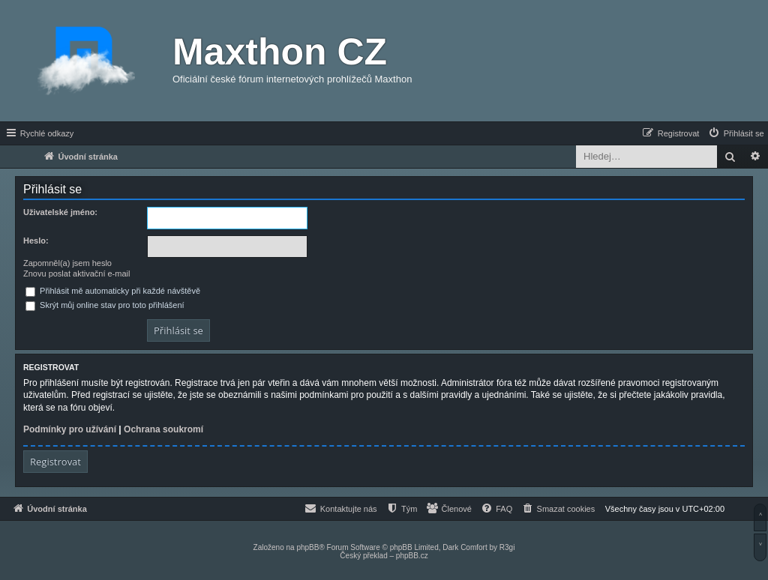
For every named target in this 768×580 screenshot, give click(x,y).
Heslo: (36, 240)
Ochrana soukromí (163, 429)
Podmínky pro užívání (69, 429)
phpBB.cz (412, 556)
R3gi (507, 547)
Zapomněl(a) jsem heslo (67, 263)
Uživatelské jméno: (60, 212)
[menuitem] (736, 133)
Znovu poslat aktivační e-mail (76, 273)
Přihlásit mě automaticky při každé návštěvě (113, 290)
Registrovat (55, 461)
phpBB (307, 547)
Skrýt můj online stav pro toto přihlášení (105, 304)
